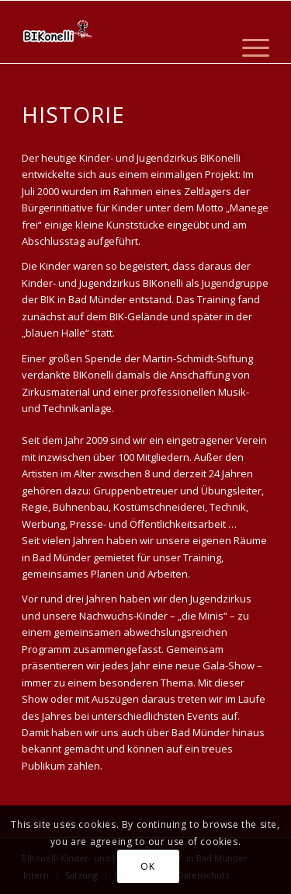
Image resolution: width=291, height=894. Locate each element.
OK (147, 866)
